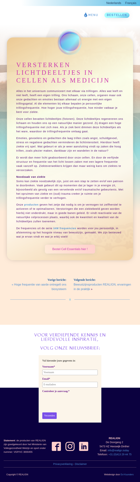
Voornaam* (48, 366)
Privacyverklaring (63, 464)
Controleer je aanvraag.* (55, 391)
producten (31, 204)
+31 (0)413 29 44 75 (120, 454)
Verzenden (49, 415)
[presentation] (70, 401)
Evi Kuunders (127, 474)
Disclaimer (81, 464)
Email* (46, 378)
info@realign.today (118, 450)
